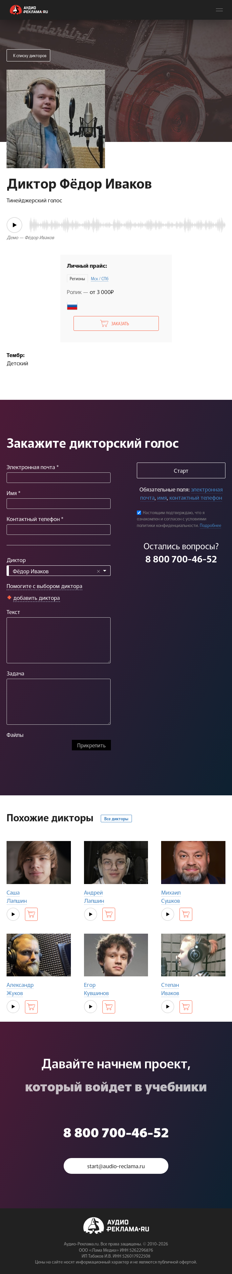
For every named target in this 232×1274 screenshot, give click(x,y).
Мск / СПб (100, 278)
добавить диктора (36, 597)
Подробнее (210, 525)
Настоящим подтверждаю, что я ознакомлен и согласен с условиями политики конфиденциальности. (171, 518)
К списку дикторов (30, 55)
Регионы (77, 278)
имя (162, 497)
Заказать (120, 323)
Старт (181, 470)
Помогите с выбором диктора (44, 585)
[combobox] (59, 570)
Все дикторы (116, 818)
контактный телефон (195, 497)
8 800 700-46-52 (181, 558)
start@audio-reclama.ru (116, 1166)
